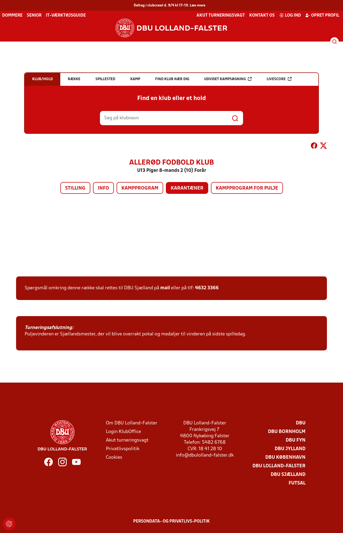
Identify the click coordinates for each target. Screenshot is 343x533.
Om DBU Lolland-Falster (131, 423)
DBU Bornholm (286, 432)
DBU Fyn (295, 440)
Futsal (297, 483)
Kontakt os (262, 15)
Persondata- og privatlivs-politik (171, 521)
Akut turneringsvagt (220, 15)
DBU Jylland (290, 449)
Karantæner (187, 188)
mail (165, 288)
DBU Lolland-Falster (278, 466)
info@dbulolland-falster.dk (205, 455)
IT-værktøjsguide (66, 15)
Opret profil (322, 15)
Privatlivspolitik (122, 449)
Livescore (279, 79)
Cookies (114, 457)
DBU (300, 423)
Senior (34, 15)
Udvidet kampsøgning (228, 79)
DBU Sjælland (288, 474)
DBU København (285, 457)
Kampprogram (139, 188)
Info (103, 188)
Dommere (12, 15)
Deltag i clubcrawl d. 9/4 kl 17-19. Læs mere (169, 5)
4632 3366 (207, 288)
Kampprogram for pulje (247, 188)
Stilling (75, 188)
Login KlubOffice (123, 432)
